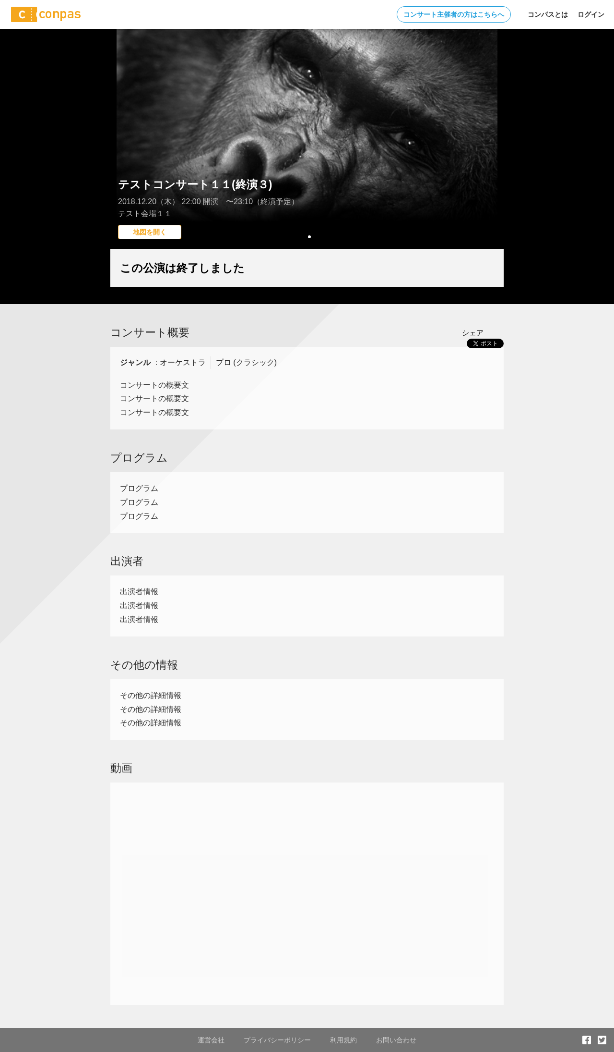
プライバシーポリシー (277, 1040)
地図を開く (149, 232)
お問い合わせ (396, 1040)
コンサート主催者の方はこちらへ (453, 14)
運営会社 (211, 1040)
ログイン (591, 14)
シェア (473, 333)
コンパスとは (548, 14)
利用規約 (343, 1040)
